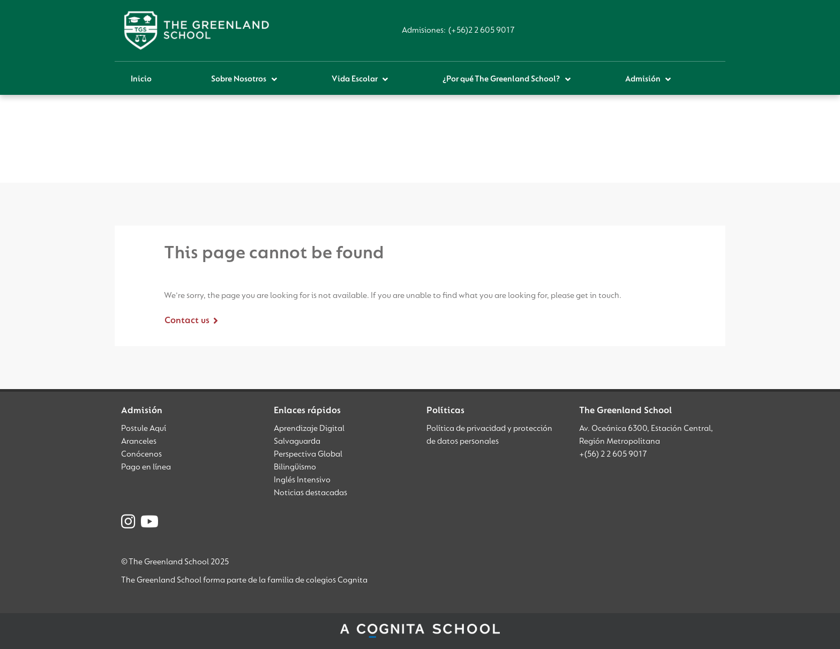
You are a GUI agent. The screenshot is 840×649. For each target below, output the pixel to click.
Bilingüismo (295, 467)
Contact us (186, 321)
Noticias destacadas (310, 493)
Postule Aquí (143, 428)
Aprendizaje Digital (309, 428)
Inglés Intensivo (302, 480)
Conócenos (141, 454)
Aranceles (138, 441)
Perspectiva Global (308, 454)
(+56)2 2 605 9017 (481, 30)
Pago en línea (146, 467)
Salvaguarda (297, 441)
